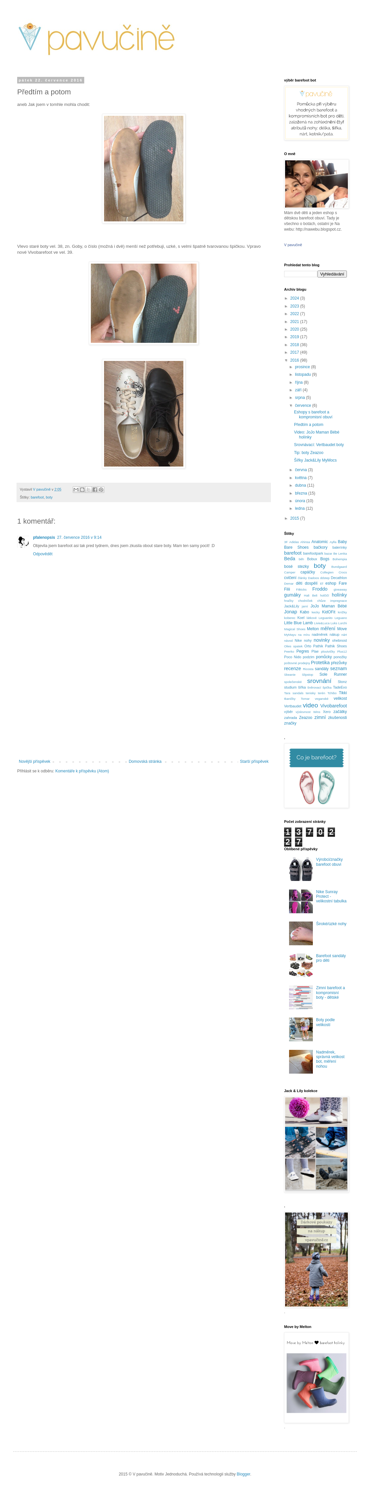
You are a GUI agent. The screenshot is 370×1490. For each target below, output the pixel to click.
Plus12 (342, 651)
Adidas (294, 542)
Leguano (341, 618)
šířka (302, 687)
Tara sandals (294, 693)
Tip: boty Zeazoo (308, 452)
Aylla (333, 542)
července (303, 405)
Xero (327, 712)
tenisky (311, 693)
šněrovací (314, 687)
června (301, 470)
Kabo (304, 612)
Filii (287, 589)
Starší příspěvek (254, 761)
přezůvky (339, 663)
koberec (289, 618)
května (301, 477)
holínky (339, 595)
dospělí (311, 583)
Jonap (290, 611)
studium (290, 687)
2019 (295, 337)
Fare (343, 583)
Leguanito (326, 618)
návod (288, 640)
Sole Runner (333, 674)
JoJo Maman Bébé (329, 606)
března (301, 493)
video (310, 705)
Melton (313, 629)
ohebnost (339, 640)
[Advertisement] (143, 705)
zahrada (290, 718)
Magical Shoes (295, 629)
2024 (295, 298)
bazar (328, 553)
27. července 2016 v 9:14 (79, 537)
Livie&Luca (322, 623)
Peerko (289, 651)
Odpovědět (43, 554)
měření (327, 628)
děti (299, 583)
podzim (308, 657)
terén (321, 693)
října (299, 382)
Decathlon (339, 578)
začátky (340, 711)
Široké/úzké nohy (331, 924)
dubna (301, 485)
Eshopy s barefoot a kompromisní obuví (313, 414)
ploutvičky (328, 651)
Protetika (320, 662)
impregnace (338, 600)
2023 (295, 306)
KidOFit (328, 612)
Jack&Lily (291, 606)
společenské (293, 682)
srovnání (319, 680)
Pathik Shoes (336, 646)
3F (286, 542)
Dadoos (313, 578)
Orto (307, 646)
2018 (295, 344)
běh (301, 559)
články (302, 578)
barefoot (37, 497)
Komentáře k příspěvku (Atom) (82, 771)
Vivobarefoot (333, 705)
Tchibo (332, 693)
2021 (295, 321)
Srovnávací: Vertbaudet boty (319, 444)
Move (342, 629)
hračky (288, 600)
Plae (315, 651)
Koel (301, 618)
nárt (344, 634)
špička (326, 687)
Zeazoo (305, 717)
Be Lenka (340, 553)
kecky (316, 612)
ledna (300, 508)
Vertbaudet (292, 706)
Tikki (343, 693)
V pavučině (293, 245)
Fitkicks (301, 589)
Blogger (243, 1474)
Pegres (302, 651)
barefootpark (313, 553)
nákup (334, 634)
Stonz (342, 682)
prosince (303, 367)
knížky (342, 612)
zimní (320, 717)
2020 (295, 329)
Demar (289, 583)
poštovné (290, 663)
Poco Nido (292, 657)
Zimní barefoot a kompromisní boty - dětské (330, 993)
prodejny (304, 663)
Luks (334, 623)
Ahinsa (305, 542)
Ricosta (308, 669)
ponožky (340, 657)
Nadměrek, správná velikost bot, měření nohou (330, 1059)
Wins (316, 712)
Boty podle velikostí (325, 1022)
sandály (321, 668)
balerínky (339, 547)
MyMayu (290, 634)
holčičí (324, 595)
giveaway (340, 589)
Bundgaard (339, 566)
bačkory (320, 547)
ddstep (325, 578)
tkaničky (290, 698)
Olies (287, 646)
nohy (308, 640)
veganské (321, 698)
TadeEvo (340, 687)
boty (49, 497)
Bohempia (340, 559)
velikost (340, 698)
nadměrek (320, 634)
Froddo (320, 589)
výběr (288, 712)
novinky (322, 640)
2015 (295, 518)
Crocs (343, 572)
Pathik (318, 646)
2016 (295, 360)
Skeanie (290, 674)
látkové (311, 618)
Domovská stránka (145, 761)
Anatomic (320, 541)
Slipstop (307, 674)
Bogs (324, 559)
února (300, 501)
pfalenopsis (44, 537)
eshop (330, 583)
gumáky (292, 595)
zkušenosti (337, 717)
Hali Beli (310, 595)
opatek (298, 646)
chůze (321, 600)
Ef (321, 583)
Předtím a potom (308, 424)
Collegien (327, 572)
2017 (295, 352)
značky (290, 723)
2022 (295, 313)
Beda (289, 558)
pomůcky (324, 657)
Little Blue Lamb (298, 623)
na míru (304, 634)
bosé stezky (296, 566)
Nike (298, 640)
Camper (289, 572)
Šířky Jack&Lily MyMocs (315, 460)
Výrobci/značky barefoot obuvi (329, 861)
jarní (305, 606)
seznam (338, 668)
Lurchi (342, 623)
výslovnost (303, 712)
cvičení (290, 577)
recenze (292, 668)
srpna (300, 397)
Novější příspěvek (34, 761)
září (299, 390)
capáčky (307, 572)
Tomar (305, 698)
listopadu (303, 374)
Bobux (312, 559)
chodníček (305, 600)
